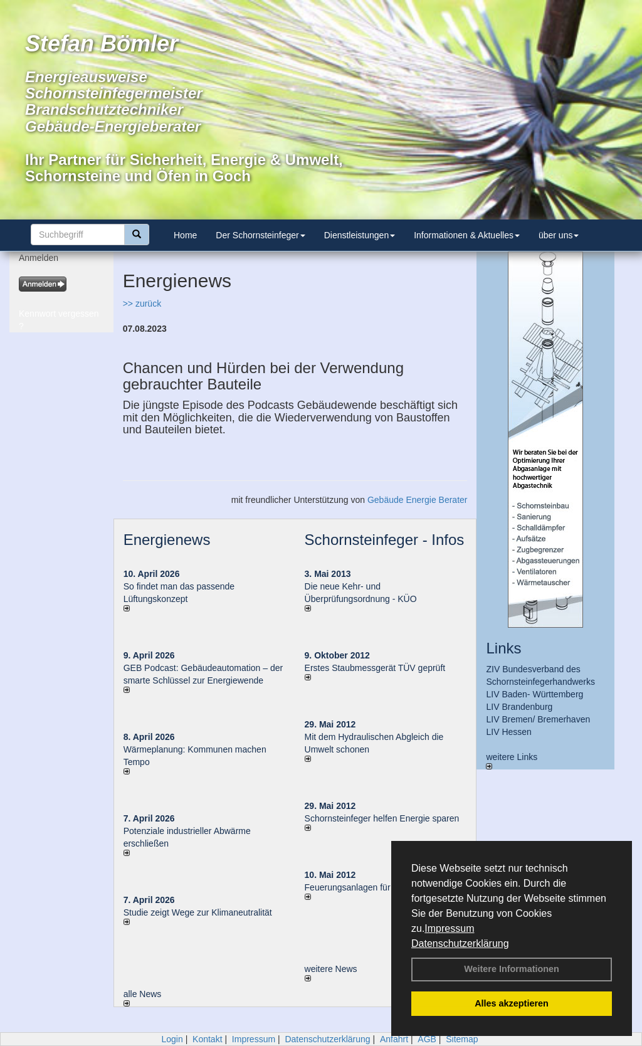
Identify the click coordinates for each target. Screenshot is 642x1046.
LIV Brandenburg (519, 707)
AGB (427, 1039)
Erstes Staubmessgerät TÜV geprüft (375, 668)
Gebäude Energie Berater (417, 500)
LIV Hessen (508, 732)
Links (503, 648)
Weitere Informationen (511, 969)
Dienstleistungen (360, 235)
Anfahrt (394, 1039)
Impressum (449, 928)
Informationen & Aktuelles (467, 235)
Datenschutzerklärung (460, 943)
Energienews (167, 539)
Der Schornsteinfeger (260, 235)
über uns (559, 235)
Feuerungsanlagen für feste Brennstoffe (382, 887)
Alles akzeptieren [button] (512, 1003)
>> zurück (142, 303)
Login (171, 1039)
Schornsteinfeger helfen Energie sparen (382, 818)
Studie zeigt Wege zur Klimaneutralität (198, 912)
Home (185, 235)
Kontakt (207, 1039)
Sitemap (462, 1039)
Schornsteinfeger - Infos (385, 539)
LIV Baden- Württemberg (534, 694)
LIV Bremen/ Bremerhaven (538, 719)
